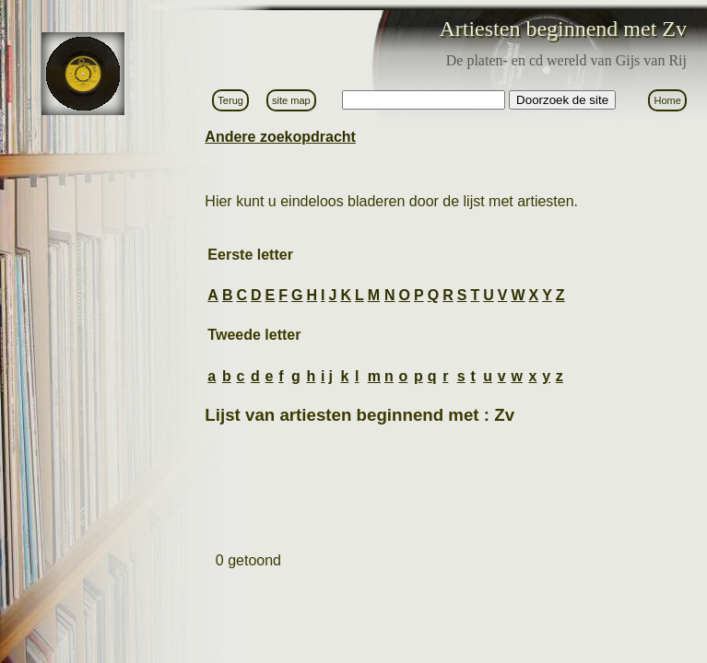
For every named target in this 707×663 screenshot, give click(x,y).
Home (667, 100)
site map (291, 100)
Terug (230, 100)
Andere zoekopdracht (280, 137)
